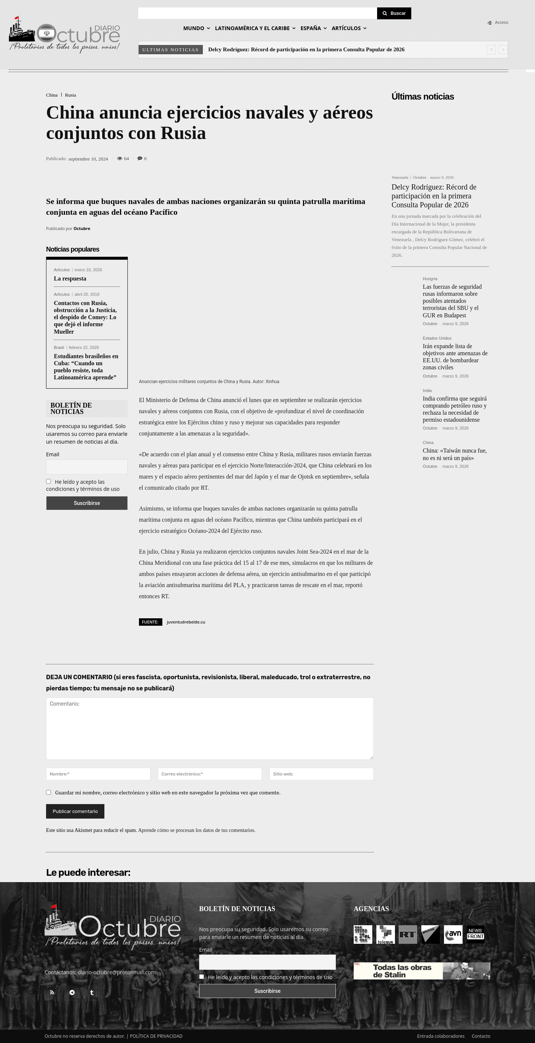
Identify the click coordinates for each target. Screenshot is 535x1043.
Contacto (481, 1036)
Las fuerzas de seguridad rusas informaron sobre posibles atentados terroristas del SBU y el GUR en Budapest (452, 301)
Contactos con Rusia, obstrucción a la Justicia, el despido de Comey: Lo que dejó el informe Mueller (85, 317)
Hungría (430, 279)
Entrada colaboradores (441, 1036)
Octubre (82, 228)
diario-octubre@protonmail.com (117, 972)
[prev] (491, 49)
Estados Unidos (437, 338)
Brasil (59, 348)
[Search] (394, 13)
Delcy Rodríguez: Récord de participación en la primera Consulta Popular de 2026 (306, 49)
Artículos (62, 270)
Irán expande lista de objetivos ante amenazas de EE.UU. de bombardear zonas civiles (455, 357)
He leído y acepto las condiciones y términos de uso (83, 485)
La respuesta (70, 278)
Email (52, 454)
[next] (503, 49)
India (427, 391)
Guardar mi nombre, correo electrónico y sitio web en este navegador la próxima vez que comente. (168, 792)
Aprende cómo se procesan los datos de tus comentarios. (197, 830)
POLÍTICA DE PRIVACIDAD (156, 1036)
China (52, 95)
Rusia (70, 95)
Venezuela (400, 177)
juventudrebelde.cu (186, 622)
